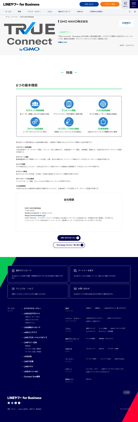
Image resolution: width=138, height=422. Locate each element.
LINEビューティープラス (32, 317)
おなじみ (88, 379)
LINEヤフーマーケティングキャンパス (112, 369)
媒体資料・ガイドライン (106, 339)
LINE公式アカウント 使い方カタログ (115, 308)
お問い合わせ (89, 4)
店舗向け (97, 308)
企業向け (88, 308)
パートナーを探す (91, 359)
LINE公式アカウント (32, 313)
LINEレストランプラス (31, 320)
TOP (127, 392)
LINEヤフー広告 (30, 342)
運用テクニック (90, 328)
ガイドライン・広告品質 (106, 331)
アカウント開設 (110, 4)
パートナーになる (105, 359)
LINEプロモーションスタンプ (35, 337)
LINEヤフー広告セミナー (93, 321)
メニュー (134, 4)
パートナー (15, 17)
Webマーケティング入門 (118, 328)
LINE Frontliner (119, 359)
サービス (8, 11)
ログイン (125, 6)
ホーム (8, 17)
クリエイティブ (90, 331)
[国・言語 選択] (134, 11)
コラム (49, 11)
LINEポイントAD (31, 371)
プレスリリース (90, 349)
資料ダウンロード (64, 11)
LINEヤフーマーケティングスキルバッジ (97, 372)
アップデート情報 (113, 349)
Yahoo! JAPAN (23, 409)
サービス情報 (103, 328)
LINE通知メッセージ (32, 327)
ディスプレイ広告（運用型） (33, 349)
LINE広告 (28, 356)
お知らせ (80, 11)
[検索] (129, 11)
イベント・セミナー (34, 11)
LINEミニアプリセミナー (114, 318)
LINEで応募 (28, 361)
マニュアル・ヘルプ (92, 369)
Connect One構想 (32, 376)
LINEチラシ (28, 366)
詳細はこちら (62, 42)
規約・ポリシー (12, 409)
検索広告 (27, 346)
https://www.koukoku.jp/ (35, 215)
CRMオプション (30, 323)
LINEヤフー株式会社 (35, 409)
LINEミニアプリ (30, 332)
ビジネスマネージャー (32, 308)
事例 (19, 11)
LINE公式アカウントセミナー (94, 318)
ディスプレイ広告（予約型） (33, 352)
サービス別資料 (90, 339)
